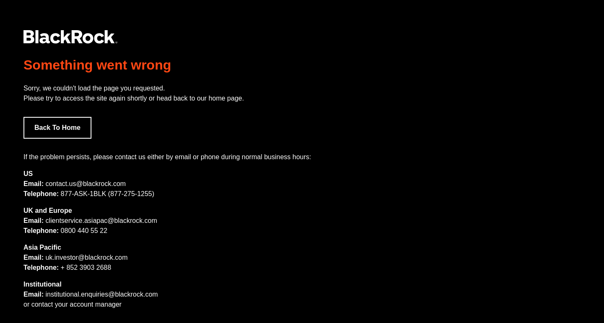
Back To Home (57, 127)
